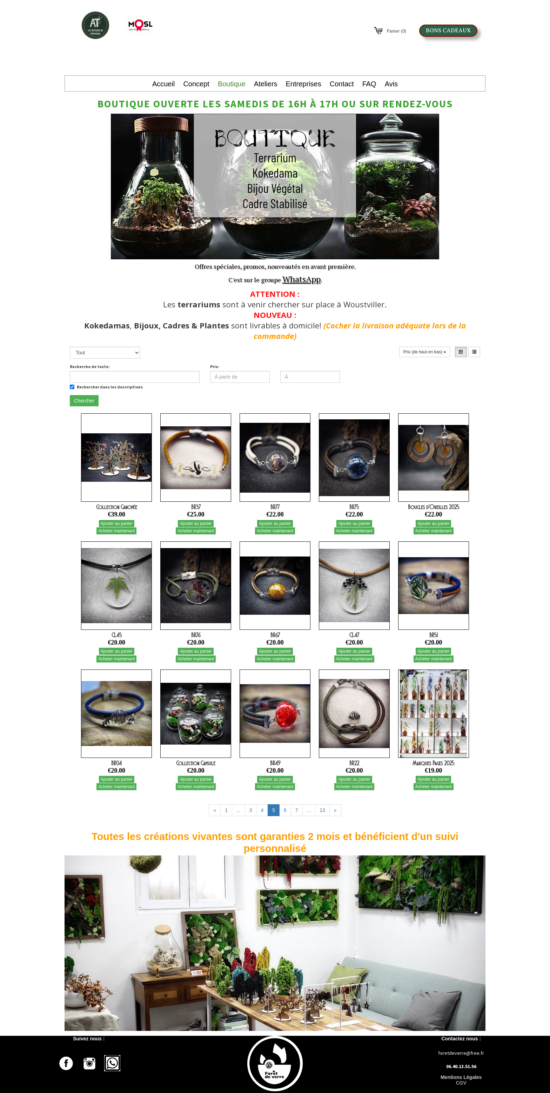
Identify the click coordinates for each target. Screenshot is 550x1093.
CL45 (117, 635)
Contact (342, 84)
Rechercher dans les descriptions (106, 386)
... (238, 810)
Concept (196, 84)
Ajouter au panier (117, 523)
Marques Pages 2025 (433, 763)
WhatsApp (301, 279)
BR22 (354, 763)
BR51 (433, 635)
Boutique (232, 84)
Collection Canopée (116, 507)
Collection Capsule (195, 763)
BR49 (275, 763)
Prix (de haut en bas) (424, 351)
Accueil (163, 84)
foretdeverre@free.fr (461, 1053)
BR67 (275, 635)
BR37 (196, 507)
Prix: (214, 366)
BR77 (275, 507)
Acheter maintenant (116, 530)
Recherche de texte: (90, 366)
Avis (391, 84)
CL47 (354, 635)
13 (322, 810)
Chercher (84, 401)
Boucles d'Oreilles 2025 (433, 507)
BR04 (116, 763)
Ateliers (265, 84)
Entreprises (303, 84)
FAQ (369, 84)
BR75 (354, 507)
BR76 (195, 635)
